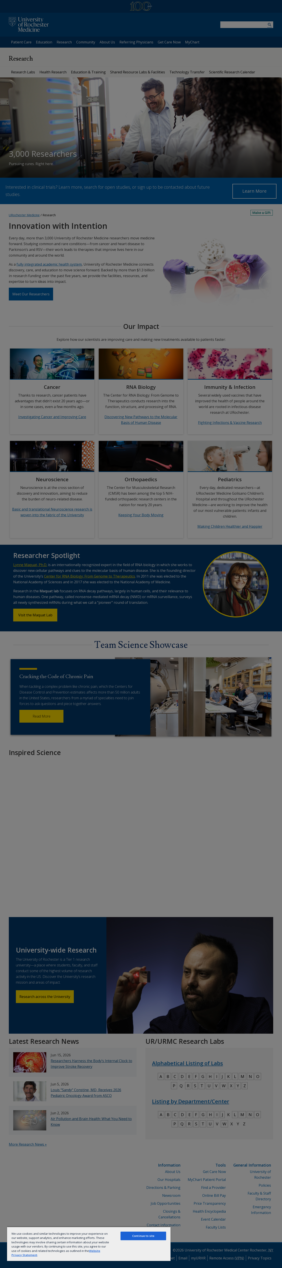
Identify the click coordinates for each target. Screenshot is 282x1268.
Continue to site (143, 1236)
